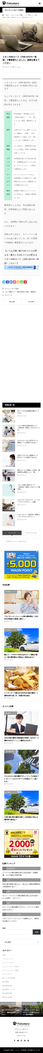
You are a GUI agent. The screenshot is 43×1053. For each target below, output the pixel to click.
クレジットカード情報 (10, 970)
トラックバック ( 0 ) (31, 533)
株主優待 (5, 982)
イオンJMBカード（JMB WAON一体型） (17, 292)
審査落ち (33, 292)
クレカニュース (8, 959)
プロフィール (21, 1035)
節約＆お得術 (7, 997)
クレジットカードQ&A (14, 10)
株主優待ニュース (8, 989)
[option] (11, 1009)
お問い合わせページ (21, 1032)
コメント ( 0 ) (12, 533)
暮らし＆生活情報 (8, 978)
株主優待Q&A (7, 986)
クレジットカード (8, 963)
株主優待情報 (7, 993)
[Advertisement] (21, 331)
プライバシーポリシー (21, 1029)
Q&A (4, 955)
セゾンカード (7, 974)
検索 (4, 928)
